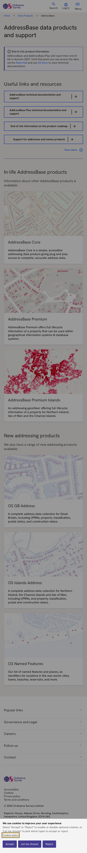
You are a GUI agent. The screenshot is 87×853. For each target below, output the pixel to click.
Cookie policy (11, 835)
